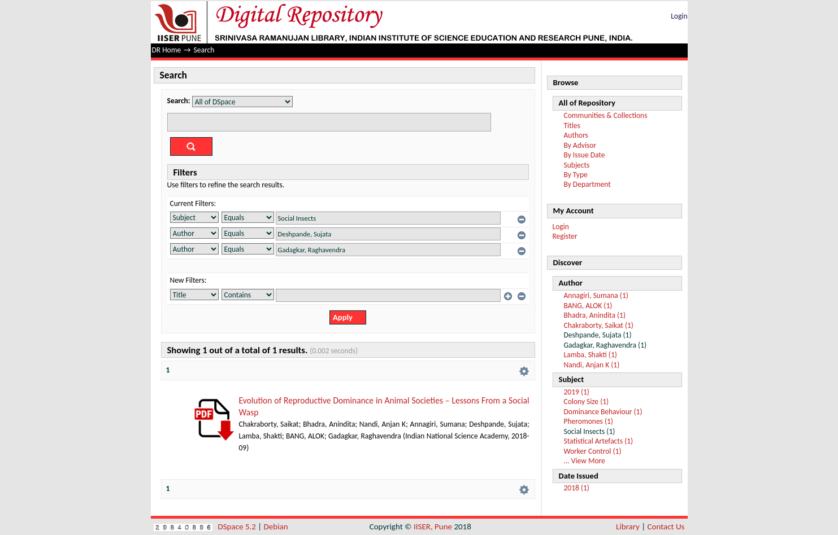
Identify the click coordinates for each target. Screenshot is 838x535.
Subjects (577, 165)
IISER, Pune (433, 526)
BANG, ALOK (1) (588, 305)
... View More (584, 461)
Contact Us (666, 526)
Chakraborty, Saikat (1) (598, 325)
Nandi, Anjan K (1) (592, 365)
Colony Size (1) (586, 401)
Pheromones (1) (588, 421)
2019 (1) (576, 392)
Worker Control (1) (593, 451)
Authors (576, 135)
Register (565, 236)
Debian (276, 526)
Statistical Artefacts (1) (598, 441)
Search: (178, 101)
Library (628, 526)
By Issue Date (584, 155)
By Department (587, 184)
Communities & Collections (606, 115)
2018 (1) (576, 488)
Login (679, 16)
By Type (576, 174)
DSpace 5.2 (238, 526)
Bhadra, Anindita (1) (595, 315)
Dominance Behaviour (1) (603, 411)
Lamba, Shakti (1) (590, 354)
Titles (572, 125)
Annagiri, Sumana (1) (596, 295)
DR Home (166, 50)
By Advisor (580, 145)
